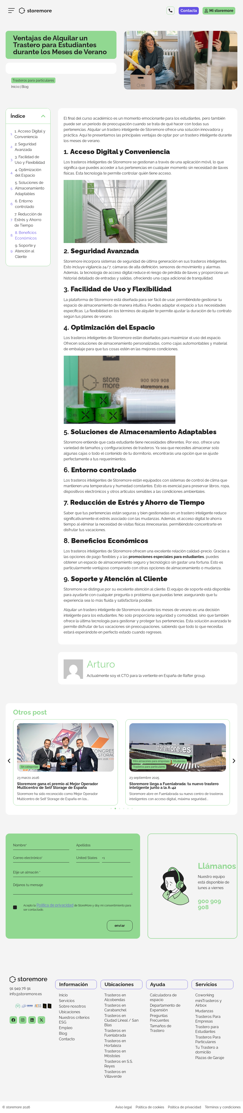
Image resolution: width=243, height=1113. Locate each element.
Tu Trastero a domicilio (206, 1049)
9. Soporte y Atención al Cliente (25, 251)
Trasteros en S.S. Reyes (118, 1063)
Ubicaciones (69, 1012)
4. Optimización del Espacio (28, 173)
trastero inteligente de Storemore (135, 129)
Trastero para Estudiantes (207, 1029)
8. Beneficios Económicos (26, 235)
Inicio (63, 995)
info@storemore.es (26, 994)
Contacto (67, 1039)
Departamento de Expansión (165, 1007)
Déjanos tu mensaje (73, 888)
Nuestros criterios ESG (74, 1019)
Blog (63, 1033)
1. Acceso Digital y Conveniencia (30, 134)
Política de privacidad (54, 905)
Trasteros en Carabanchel (115, 1007)
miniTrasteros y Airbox (208, 1003)
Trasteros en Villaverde (115, 1074)
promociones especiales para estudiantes (166, 557)
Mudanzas (204, 1011)
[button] (43, 116)
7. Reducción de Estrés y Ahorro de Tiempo (28, 220)
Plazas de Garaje (209, 1058)
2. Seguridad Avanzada (25, 147)
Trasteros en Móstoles (115, 1053)
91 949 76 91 (20, 988)
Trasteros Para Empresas (208, 1019)
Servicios (67, 1000)
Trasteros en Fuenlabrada (115, 1033)
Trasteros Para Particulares (208, 1039)
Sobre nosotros (72, 1006)
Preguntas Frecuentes (159, 1018)
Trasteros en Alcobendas (115, 997)
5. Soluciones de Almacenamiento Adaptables (29, 188)
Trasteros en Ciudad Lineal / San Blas (121, 1020)
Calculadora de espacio (163, 997)
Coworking (204, 995)
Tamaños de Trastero (160, 1028)
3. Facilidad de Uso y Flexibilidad (30, 160)
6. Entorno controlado (24, 204)
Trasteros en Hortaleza (115, 1043)
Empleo (66, 1028)
